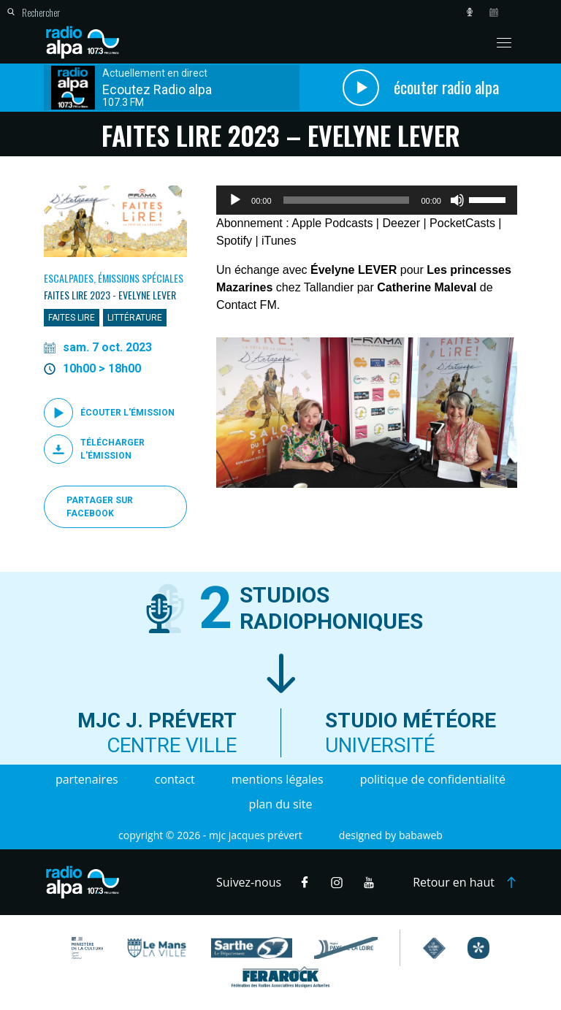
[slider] (346, 200)
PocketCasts (462, 223)
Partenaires (87, 779)
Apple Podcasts (332, 223)
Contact (175, 779)
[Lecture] (235, 200)
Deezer (401, 223)
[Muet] (457, 200)
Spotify (234, 240)
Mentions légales (278, 779)
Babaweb (421, 835)
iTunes (279, 240)
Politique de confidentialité (432, 779)
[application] (366, 200)
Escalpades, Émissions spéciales (113, 278)
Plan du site (281, 804)
